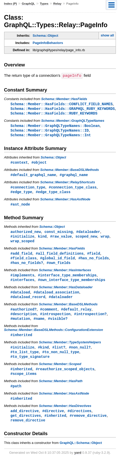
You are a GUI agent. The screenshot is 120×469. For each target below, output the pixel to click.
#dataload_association (56, 296)
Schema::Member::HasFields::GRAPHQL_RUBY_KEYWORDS (63, 108)
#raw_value (61, 239)
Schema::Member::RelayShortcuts (67, 184)
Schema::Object (45, 35)
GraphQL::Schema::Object (81, 451)
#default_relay (76, 314)
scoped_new (86, 239)
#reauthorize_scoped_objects (65, 376)
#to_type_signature (30, 363)
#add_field (21, 256)
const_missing (58, 234)
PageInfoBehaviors (48, 43)
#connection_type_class (73, 189)
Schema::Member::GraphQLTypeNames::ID (50, 131)
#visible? (58, 324)
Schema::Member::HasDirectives (65, 414)
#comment (48, 314)
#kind (43, 353)
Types (44, 3)
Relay (57, 3)
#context (19, 163)
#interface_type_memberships (67, 279)
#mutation (20, 324)
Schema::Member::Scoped (60, 371)
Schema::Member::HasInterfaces (65, 274)
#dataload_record (28, 301)
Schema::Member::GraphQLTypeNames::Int (51, 136)
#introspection (55, 319)
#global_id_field (57, 261)
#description (24, 319)
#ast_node (20, 206)
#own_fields (59, 266)
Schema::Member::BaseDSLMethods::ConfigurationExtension (53, 336)
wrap (105, 239)
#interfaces (23, 284)
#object (39, 163)
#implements (23, 279)
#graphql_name (74, 176)
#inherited (21, 340)
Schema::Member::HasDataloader (66, 292)
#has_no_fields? (27, 266)
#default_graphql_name (33, 176)
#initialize (23, 239)
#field (93, 256)
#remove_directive (88, 423)
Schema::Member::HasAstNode (65, 201)
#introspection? (90, 319)
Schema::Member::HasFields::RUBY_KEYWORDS (54, 113)
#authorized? (24, 314)
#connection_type (28, 189)
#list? (59, 353)
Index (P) (10, 3)
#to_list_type (25, 358)
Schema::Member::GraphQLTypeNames (72, 121)
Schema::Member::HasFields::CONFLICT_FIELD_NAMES (62, 103)
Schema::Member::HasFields (64, 99)
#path (16, 393)
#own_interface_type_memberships (71, 284)
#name (39, 324)
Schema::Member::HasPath (61, 388)
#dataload (20, 296)
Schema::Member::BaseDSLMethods (69, 171)
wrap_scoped (23, 244)
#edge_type (21, 194)
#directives (80, 419)
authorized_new (26, 234)
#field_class (24, 261)
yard (77, 461)
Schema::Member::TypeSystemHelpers (70, 348)
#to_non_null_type (60, 358)
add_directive (25, 419)
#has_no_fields (93, 261)
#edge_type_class (53, 194)
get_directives (26, 423)
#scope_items (24, 381)
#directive (53, 419)
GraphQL (28, 3)
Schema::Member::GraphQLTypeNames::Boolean (55, 126)
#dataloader (88, 234)
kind (42, 239)
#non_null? (80, 353)
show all (107, 35)
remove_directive (28, 428)
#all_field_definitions (59, 256)
